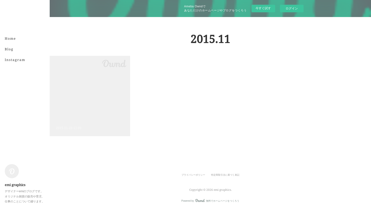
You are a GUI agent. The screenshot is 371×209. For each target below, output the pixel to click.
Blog (9, 49)
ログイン (292, 8)
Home (10, 38)
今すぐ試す (263, 8)
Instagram (15, 59)
